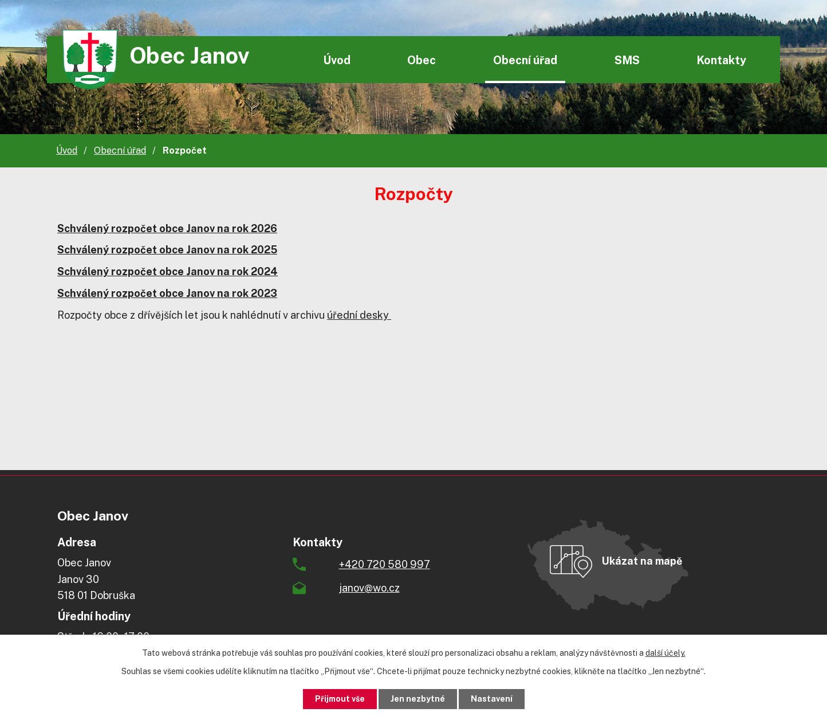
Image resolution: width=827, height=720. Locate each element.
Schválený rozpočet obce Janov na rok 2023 (167, 293)
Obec (421, 59)
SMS (627, 59)
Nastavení (492, 698)
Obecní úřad (525, 59)
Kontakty (721, 59)
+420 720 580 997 (384, 564)
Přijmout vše (340, 698)
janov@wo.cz (369, 588)
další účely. (665, 653)
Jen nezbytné (418, 698)
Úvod (337, 59)
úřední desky (359, 315)
